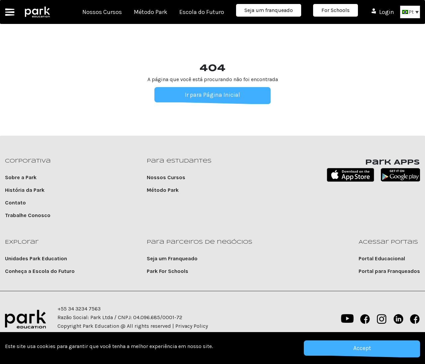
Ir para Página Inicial (212, 94)
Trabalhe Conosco (27, 215)
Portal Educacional (382, 258)
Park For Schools (167, 271)
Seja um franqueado (268, 10)
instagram (382, 319)
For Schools (335, 10)
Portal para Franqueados (389, 271)
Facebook (365, 319)
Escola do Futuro (201, 12)
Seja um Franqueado (172, 258)
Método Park (150, 12)
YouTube (347, 319)
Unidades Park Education (36, 258)
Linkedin (398, 319)
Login (386, 12)
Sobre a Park (21, 177)
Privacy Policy (191, 326)
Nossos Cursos (102, 12)
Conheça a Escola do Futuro (40, 271)
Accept (362, 348)
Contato (15, 202)
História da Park (24, 190)
